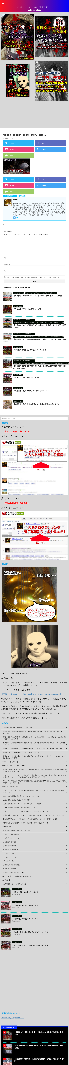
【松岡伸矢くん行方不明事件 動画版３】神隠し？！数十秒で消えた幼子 (39, 339)
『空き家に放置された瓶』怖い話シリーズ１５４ (30, 932)
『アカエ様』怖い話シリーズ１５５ (25, 919)
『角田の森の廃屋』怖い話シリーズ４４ (28, 309)
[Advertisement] (34, 114)
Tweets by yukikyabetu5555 (12, 1018)
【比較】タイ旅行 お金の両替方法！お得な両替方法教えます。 (36, 404)
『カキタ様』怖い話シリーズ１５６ (26, 377)
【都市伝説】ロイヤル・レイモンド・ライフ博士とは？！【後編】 (38, 296)
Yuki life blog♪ (34, 10)
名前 (5, 258)
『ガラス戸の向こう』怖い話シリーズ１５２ (29, 350)
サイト (5, 271)
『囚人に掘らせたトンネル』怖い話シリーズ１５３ (31, 945)
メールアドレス (8, 264)
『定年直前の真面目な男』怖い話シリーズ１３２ (31, 391)
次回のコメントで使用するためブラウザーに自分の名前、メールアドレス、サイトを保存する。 (32, 277)
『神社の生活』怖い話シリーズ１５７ (26, 892)
